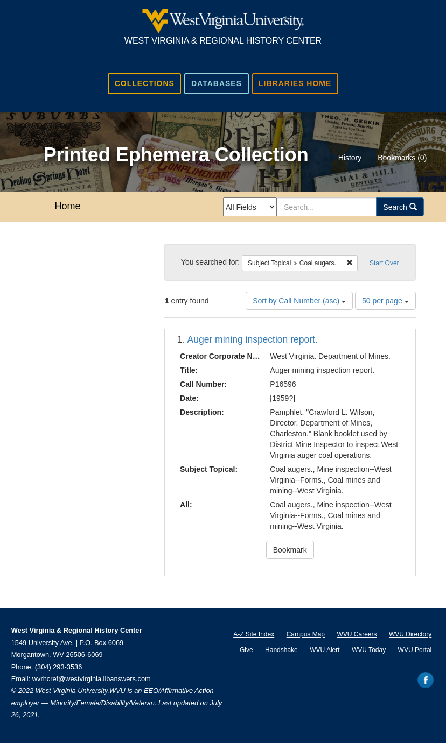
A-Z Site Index (253, 634)
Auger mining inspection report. (252, 339)
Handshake (281, 650)
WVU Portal (415, 650)
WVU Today (369, 650)
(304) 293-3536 (58, 667)
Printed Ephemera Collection (176, 155)
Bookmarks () (402, 157)
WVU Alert (324, 650)
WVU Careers (357, 634)
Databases (216, 83)
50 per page (385, 300)
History (350, 157)
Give (246, 650)
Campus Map (306, 634)
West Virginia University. (72, 691)
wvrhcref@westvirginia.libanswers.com (91, 679)
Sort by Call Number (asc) (299, 300)
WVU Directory (410, 634)
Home (67, 206)
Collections (145, 83)
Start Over (384, 263)
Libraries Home (295, 83)
